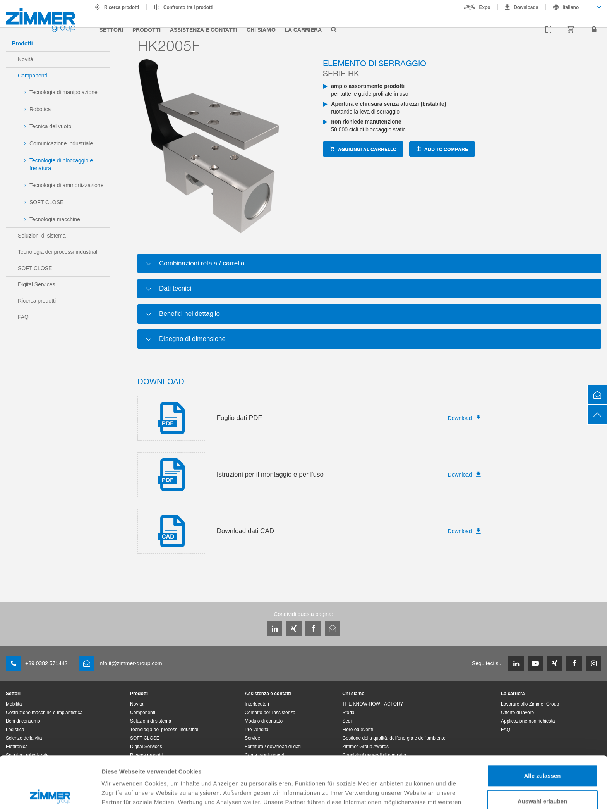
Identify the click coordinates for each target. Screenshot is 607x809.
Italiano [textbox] (570, 7)
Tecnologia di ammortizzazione (66, 185)
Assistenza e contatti (203, 29)
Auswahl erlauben (542, 749)
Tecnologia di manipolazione (63, 92)
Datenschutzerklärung (133, 768)
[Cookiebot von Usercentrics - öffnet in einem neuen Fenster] (50, 794)
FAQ (23, 317)
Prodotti (146, 29)
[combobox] (573, 7)
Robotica (40, 109)
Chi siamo (261, 29)
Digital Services (36, 284)
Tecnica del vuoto (50, 126)
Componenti (32, 75)
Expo (484, 7)
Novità (25, 59)
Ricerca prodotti (121, 7)
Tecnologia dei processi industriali (58, 252)
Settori (111, 29)
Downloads (526, 7)
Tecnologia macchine (54, 219)
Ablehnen (542, 774)
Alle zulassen (542, 723)
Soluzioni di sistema (42, 235)
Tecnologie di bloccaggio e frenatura (61, 164)
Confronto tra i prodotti (188, 7)
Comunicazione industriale (61, 143)
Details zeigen (411, 793)
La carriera (303, 29)
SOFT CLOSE (46, 202)
